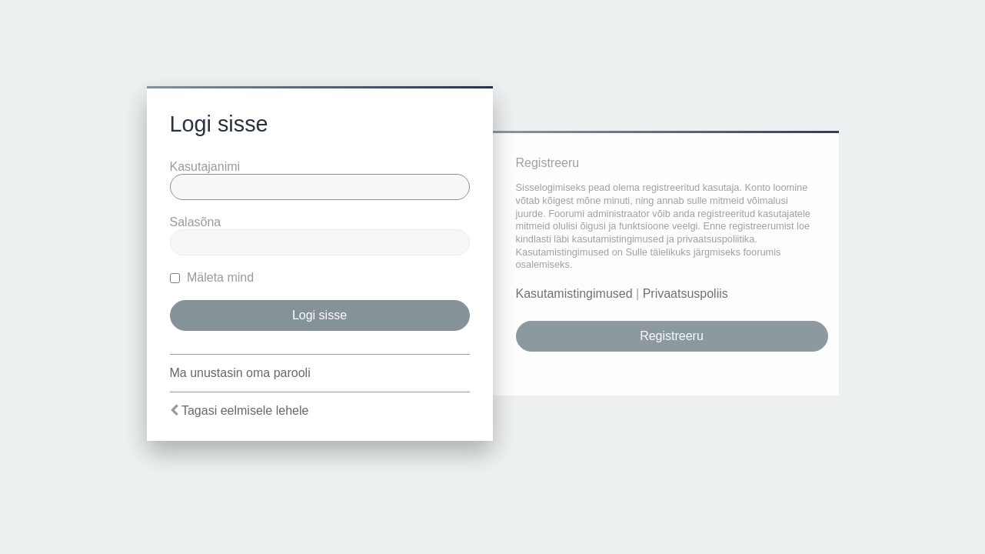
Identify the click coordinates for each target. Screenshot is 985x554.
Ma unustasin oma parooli (240, 372)
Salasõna (195, 222)
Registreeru (672, 335)
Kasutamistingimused (574, 293)
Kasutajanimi (205, 166)
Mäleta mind (212, 277)
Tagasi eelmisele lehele (244, 410)
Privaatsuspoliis (685, 293)
